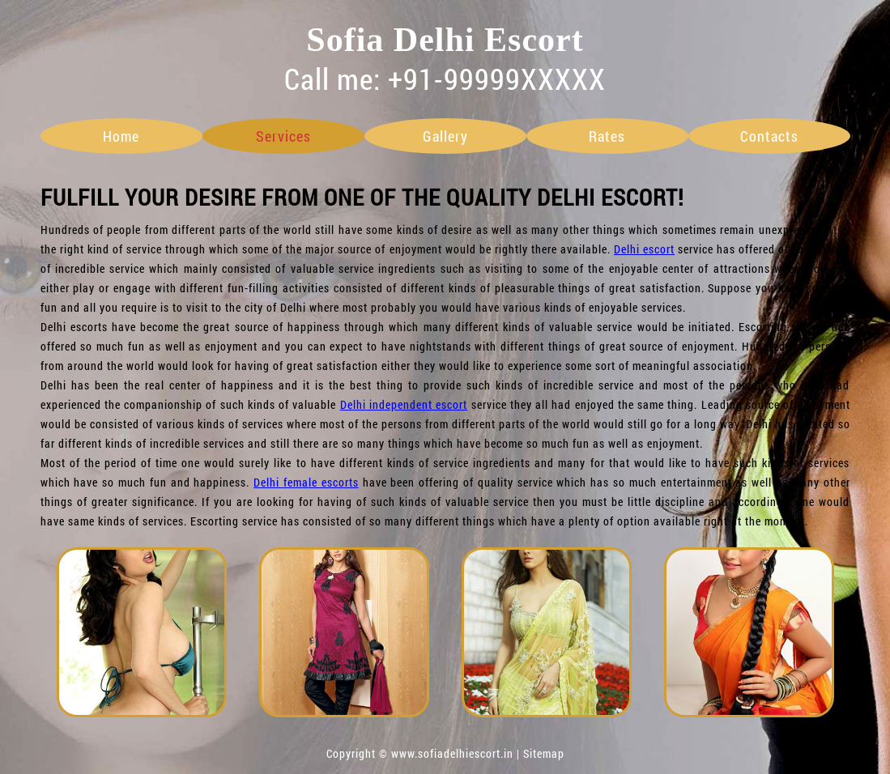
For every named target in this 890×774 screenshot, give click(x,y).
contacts (769, 136)
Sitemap (543, 753)
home (121, 136)
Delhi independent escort (404, 404)
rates (607, 136)
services (283, 136)
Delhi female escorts (306, 482)
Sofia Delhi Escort (444, 39)
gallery (445, 136)
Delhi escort (644, 249)
